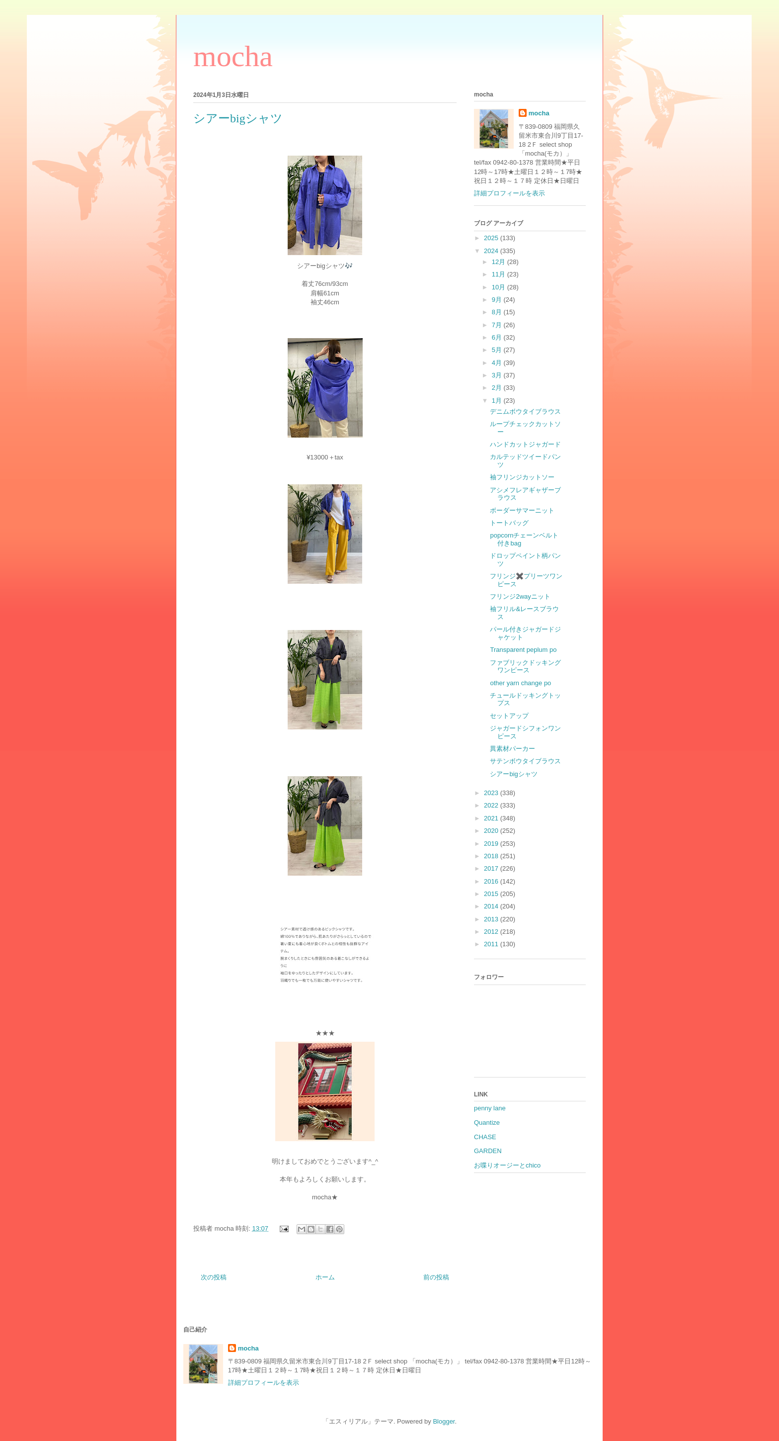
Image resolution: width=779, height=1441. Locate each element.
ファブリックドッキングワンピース (525, 666)
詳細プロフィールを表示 (509, 193)
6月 (498, 337)
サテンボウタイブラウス (525, 761)
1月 (498, 400)
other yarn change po (520, 683)
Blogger (444, 1421)
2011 (492, 944)
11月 (499, 274)
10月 (499, 287)
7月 (498, 325)
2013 (492, 919)
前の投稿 (436, 1277)
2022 (492, 805)
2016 (492, 881)
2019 (492, 843)
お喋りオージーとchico (507, 1165)
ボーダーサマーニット (522, 510)
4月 (498, 362)
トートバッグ (509, 523)
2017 (492, 868)
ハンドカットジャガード (525, 444)
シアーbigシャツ (513, 774)
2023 (492, 793)
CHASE (485, 1137)
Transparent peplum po (523, 649)
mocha (233, 56)
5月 (498, 350)
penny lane (490, 1108)
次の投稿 (214, 1277)
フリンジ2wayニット (520, 596)
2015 (492, 894)
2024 (492, 251)
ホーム (325, 1277)
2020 (492, 830)
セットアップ (509, 716)
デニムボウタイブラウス (525, 411)
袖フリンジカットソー (522, 477)
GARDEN (488, 1151)
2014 (492, 906)
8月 (498, 312)
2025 (492, 238)
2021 (492, 818)
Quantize (487, 1122)
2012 (492, 931)
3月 (498, 375)
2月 (498, 387)
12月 (499, 262)
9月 (498, 299)
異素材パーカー (512, 748)
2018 (492, 856)
